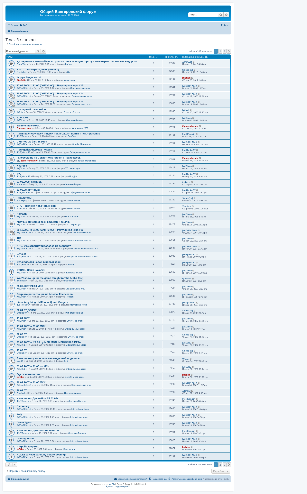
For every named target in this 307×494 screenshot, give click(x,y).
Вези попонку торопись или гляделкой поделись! (48, 358)
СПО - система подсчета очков (36, 205)
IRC (19, 173)
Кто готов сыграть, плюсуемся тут (39, 69)
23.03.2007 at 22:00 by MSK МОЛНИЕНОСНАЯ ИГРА (49, 342)
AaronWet (21, 64)
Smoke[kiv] (22, 72)
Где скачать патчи (28, 374)
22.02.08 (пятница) (28, 189)
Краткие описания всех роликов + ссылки (43, 221)
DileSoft (21, 80)
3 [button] (224, 51)
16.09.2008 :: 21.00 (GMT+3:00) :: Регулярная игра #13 (50, 101)
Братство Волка (74, 272)
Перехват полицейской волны (83, 256)
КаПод (68, 64)
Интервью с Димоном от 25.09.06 (38, 430)
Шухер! (21, 253)
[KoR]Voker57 (23, 152)
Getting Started (26, 438)
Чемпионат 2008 (80, 128)
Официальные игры (80, 88)
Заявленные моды (29, 125)
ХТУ (66, 361)
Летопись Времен (77, 401)
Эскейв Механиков (81, 144)
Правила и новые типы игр (78, 240)
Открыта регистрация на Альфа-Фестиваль (45, 294)
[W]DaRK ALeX (24, 88)
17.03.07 (22, 350)
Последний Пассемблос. (32, 109)
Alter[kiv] (21, 393)
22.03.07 (22, 334)
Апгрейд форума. (28, 446)
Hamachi (22, 213)
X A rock (22, 165)
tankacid (21, 184)
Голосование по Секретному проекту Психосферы (49, 157)
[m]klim (20, 377)
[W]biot (20, 112)
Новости (70, 297)
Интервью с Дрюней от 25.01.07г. (38, 398)
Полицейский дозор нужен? (34, 149)
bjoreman (21, 280)
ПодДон (72, 136)
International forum (73, 280)
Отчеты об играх (72, 112)
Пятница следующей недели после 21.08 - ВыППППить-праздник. (58, 133)
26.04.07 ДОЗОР (27, 310)
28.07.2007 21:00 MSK (30, 286)
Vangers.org (70, 80)
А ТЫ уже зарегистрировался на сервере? (44, 245)
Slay (69, 72)
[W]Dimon (21, 120)
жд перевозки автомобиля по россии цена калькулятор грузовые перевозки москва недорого (77, 61)
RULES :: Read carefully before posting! (41, 454)
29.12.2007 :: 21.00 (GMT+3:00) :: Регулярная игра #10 (50, 229)
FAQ (19, 414)
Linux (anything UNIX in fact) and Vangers (42, 302)
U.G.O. (20, 361)
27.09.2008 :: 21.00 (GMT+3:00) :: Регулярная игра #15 (50, 85)
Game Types (24, 422)
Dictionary (23, 406)
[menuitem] (23, 25)
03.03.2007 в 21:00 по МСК (33, 366)
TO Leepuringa (72, 168)
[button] (229, 51)
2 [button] (220, 51)
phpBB (112, 484)
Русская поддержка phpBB (118, 486)
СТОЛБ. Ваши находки (31, 270)
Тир (19, 237)
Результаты (24, 197)
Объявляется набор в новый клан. (39, 262)
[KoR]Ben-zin (23, 136)
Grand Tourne (73, 200)
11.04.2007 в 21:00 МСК (31, 326)
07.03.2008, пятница (29, 181)
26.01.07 (22, 390)
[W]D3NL (21, 345)
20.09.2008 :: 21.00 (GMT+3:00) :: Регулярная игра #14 (50, 93)
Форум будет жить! (29, 77)
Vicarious (21, 208)
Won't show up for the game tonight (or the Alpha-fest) (50, 278)
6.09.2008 (22, 117)
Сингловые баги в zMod (32, 141)
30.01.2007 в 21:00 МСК (31, 382)
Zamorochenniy (25, 128)
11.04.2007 (23, 318)
